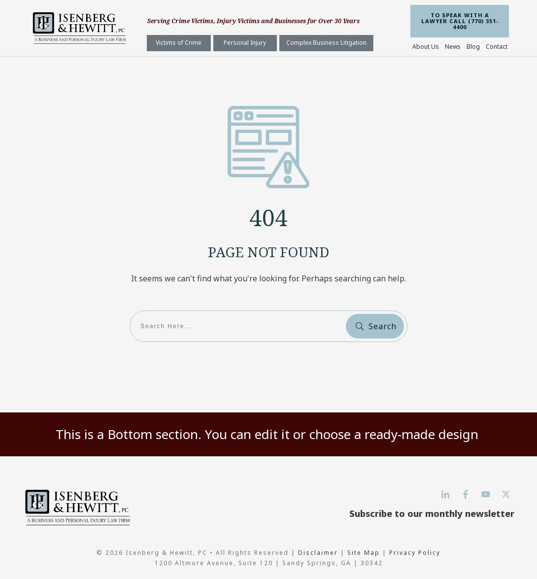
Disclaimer (319, 552)
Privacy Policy (414, 552)
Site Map (363, 552)
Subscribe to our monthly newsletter (431, 513)
